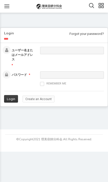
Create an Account (38, 99)
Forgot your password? (86, 34)
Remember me (53, 84)
